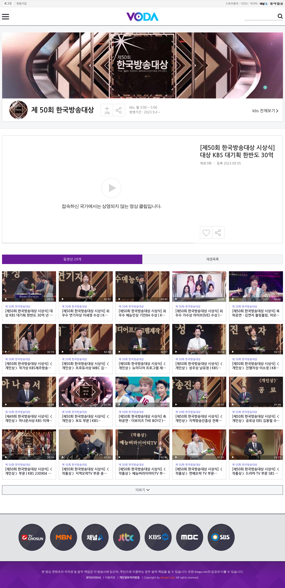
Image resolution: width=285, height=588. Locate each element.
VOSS (244, 3)
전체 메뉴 (5, 16)
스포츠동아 (232, 3)
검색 (280, 16)
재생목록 (212, 259)
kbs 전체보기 (265, 111)
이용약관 (110, 577)
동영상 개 (72, 259)
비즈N (253, 3)
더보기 (142, 490)
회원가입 (21, 3)
